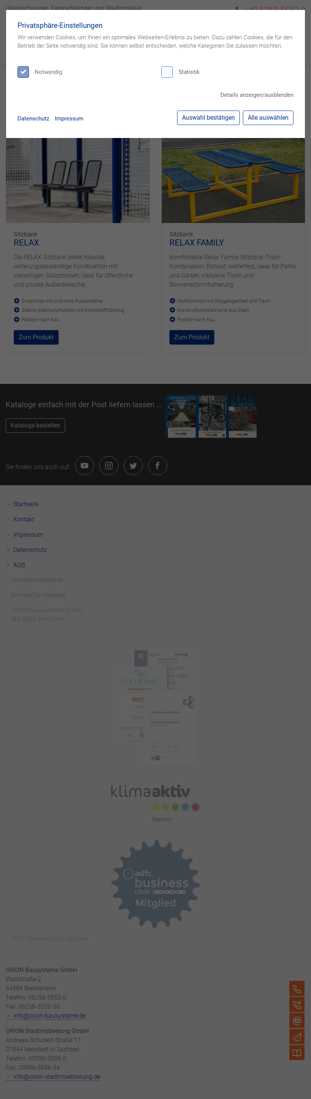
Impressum (69, 118)
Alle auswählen (268, 117)
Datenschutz (33, 118)
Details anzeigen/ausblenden (256, 94)
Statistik (189, 72)
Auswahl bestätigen (208, 117)
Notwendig (48, 72)
